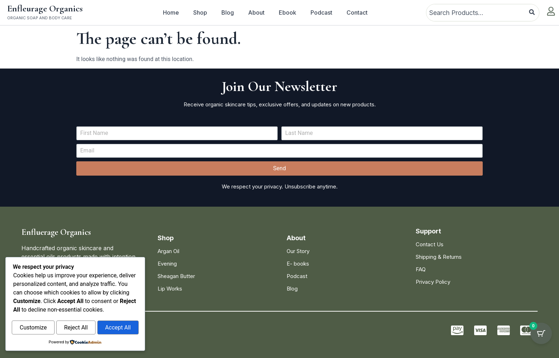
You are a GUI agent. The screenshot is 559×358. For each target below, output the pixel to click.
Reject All (76, 327)
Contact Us (429, 244)
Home (171, 12)
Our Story (298, 251)
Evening (167, 263)
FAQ (421, 269)
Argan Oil (168, 251)
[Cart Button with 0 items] (541, 340)
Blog (227, 12)
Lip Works (170, 288)
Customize (33, 327)
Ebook (287, 12)
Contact (357, 12)
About (256, 12)
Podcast (321, 12)
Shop (200, 12)
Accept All (118, 327)
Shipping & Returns (439, 256)
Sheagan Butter (176, 276)
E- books (298, 263)
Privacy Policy (433, 281)
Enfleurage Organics (45, 8)
